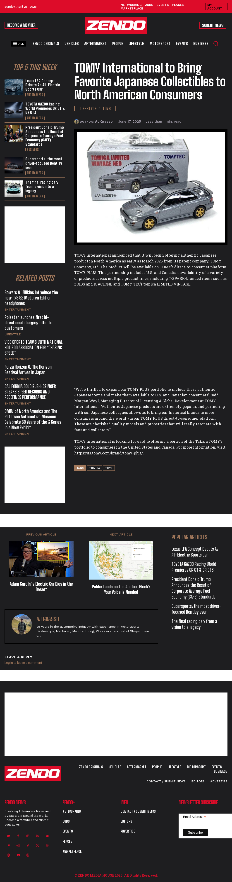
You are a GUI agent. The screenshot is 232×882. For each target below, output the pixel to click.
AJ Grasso (104, 121)
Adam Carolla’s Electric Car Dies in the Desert (41, 586)
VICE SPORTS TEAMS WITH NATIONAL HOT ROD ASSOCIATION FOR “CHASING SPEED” (34, 347)
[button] (215, 43)
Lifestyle (13, 334)
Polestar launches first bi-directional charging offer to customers (28, 322)
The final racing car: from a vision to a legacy (41, 186)
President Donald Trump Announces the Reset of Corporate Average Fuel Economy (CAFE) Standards (44, 136)
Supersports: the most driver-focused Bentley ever (43, 163)
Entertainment (18, 309)
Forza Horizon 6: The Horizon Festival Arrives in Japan (28, 369)
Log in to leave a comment (23, 662)
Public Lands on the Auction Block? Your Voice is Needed (121, 589)
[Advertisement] (35, 234)
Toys (106, 108)
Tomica (94, 468)
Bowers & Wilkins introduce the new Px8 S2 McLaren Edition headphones (31, 298)
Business (33, 149)
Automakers (35, 94)
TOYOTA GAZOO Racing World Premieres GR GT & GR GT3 (45, 108)
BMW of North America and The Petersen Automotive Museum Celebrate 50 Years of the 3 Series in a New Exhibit (33, 419)
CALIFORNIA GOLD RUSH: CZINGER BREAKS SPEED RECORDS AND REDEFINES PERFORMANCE (30, 392)
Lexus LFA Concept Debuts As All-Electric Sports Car (42, 84)
